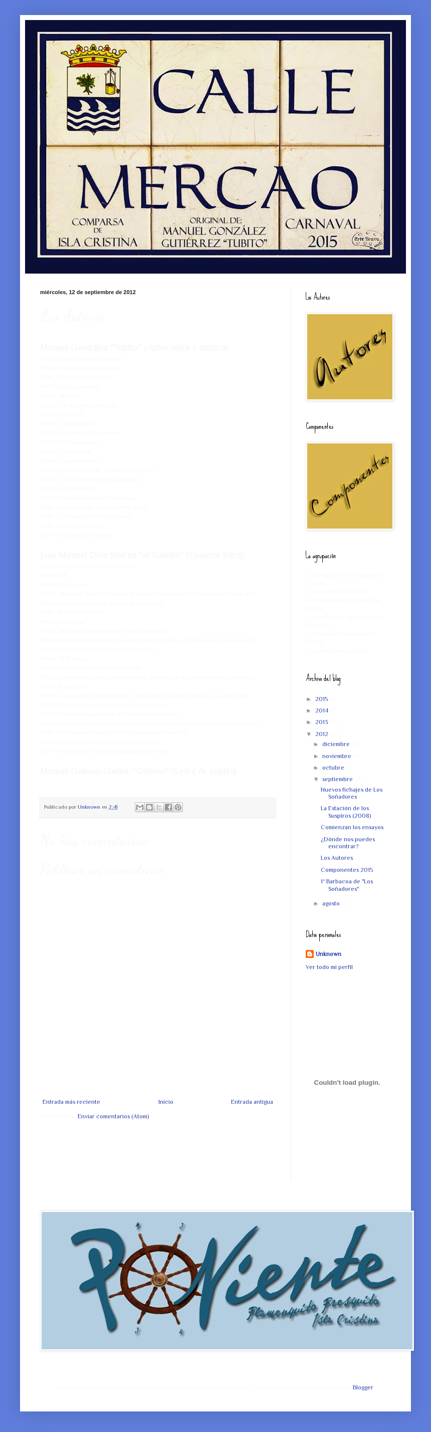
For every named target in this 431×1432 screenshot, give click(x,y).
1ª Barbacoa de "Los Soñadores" (347, 885)
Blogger (363, 1387)
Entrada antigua (252, 1101)
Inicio (165, 1101)
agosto (331, 903)
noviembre (337, 756)
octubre (334, 767)
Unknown (328, 954)
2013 (322, 722)
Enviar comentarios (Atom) (113, 1116)
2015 (322, 698)
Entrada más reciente (71, 1101)
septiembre (338, 779)
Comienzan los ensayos (352, 827)
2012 (322, 734)
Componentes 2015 (347, 869)
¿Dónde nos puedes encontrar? (348, 843)
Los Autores (337, 857)
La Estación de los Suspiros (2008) (346, 812)
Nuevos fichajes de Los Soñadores (351, 793)
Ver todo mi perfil (329, 967)
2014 (322, 710)
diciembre (336, 744)
